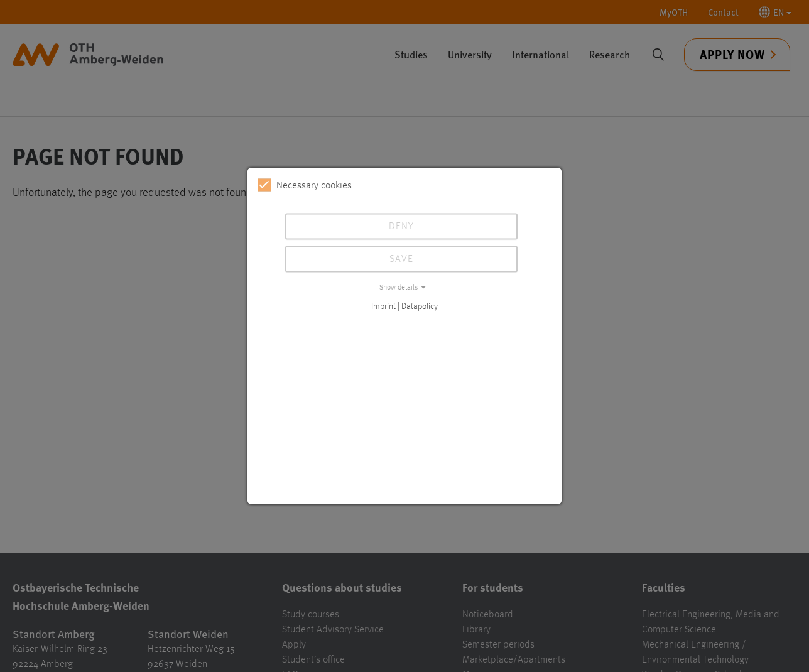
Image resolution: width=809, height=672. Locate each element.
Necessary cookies (305, 185)
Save (401, 259)
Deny (401, 227)
